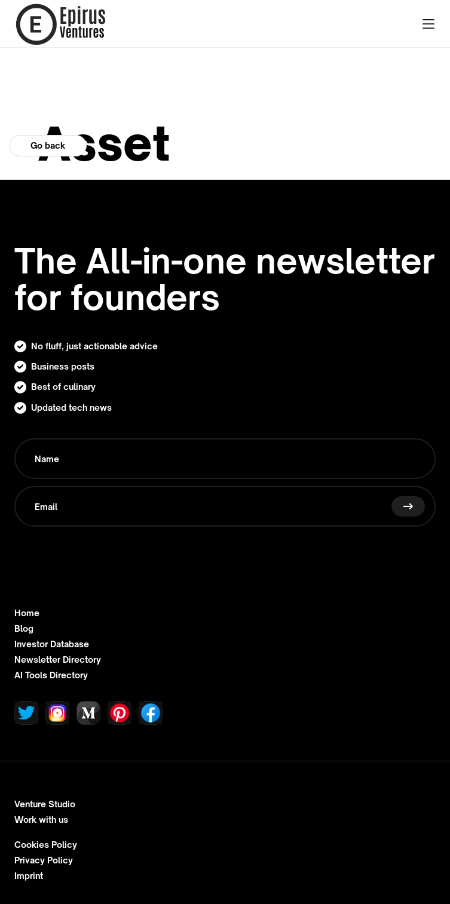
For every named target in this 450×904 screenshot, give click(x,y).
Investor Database (51, 644)
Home (26, 613)
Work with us (41, 820)
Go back (47, 145)
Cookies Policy (45, 845)
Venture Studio (44, 804)
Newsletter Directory (57, 660)
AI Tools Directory (51, 675)
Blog (23, 629)
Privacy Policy (43, 860)
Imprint (28, 876)
